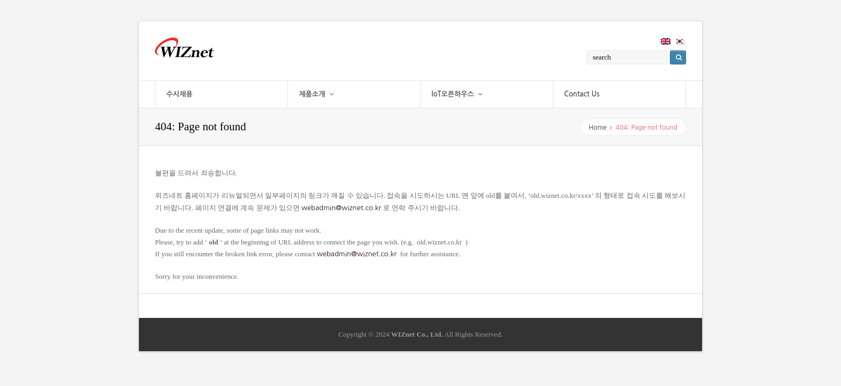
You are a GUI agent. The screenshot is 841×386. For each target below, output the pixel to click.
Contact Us (582, 94)
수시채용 (179, 94)
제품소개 (316, 94)
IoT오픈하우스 (457, 94)
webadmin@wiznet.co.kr (341, 207)
